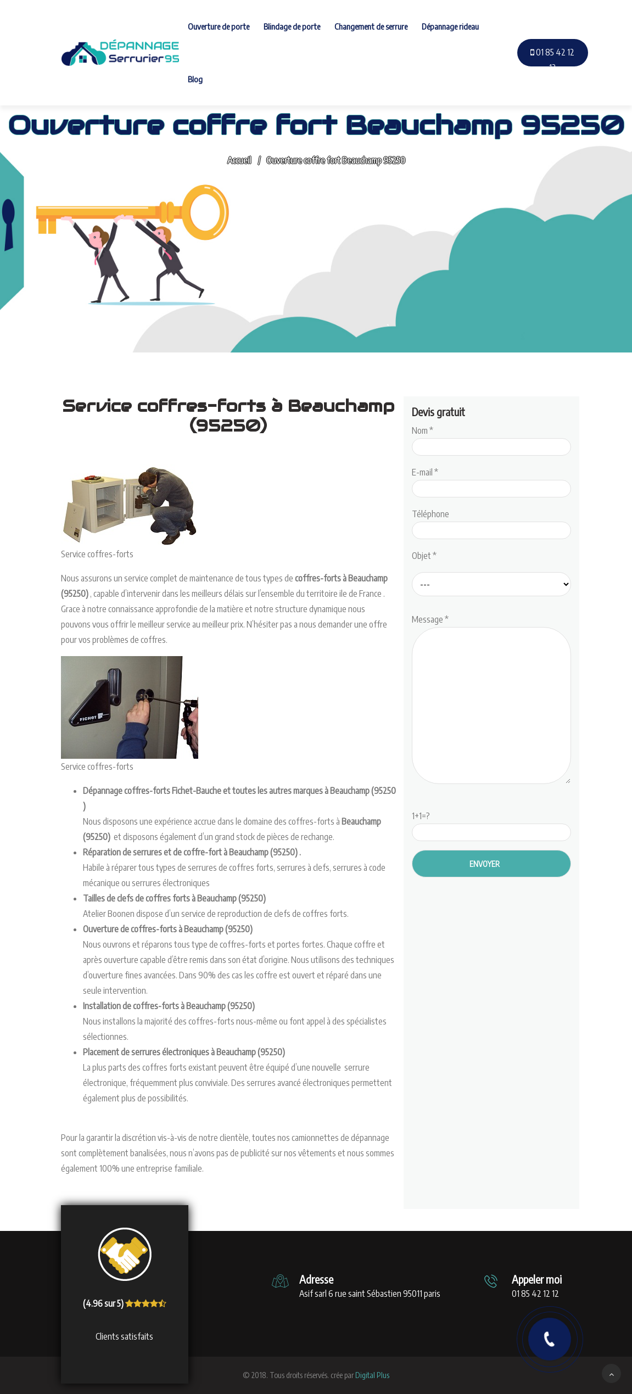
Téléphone (491, 522)
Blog (195, 79)
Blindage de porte (292, 26)
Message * (491, 700)
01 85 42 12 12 (552, 60)
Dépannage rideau (450, 26)
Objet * (424, 555)
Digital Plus (372, 1375)
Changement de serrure (370, 26)
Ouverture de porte (218, 26)
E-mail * (491, 480)
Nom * (491, 438)
